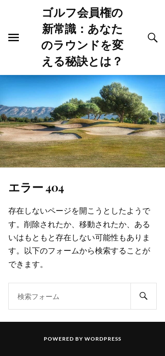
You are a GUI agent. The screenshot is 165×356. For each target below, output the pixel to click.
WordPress (102, 338)
